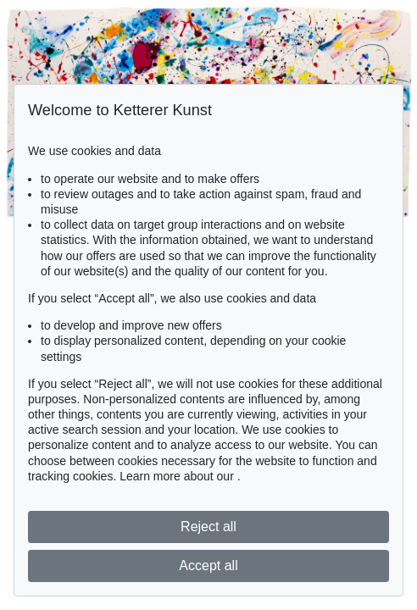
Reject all (208, 526)
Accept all (208, 565)
